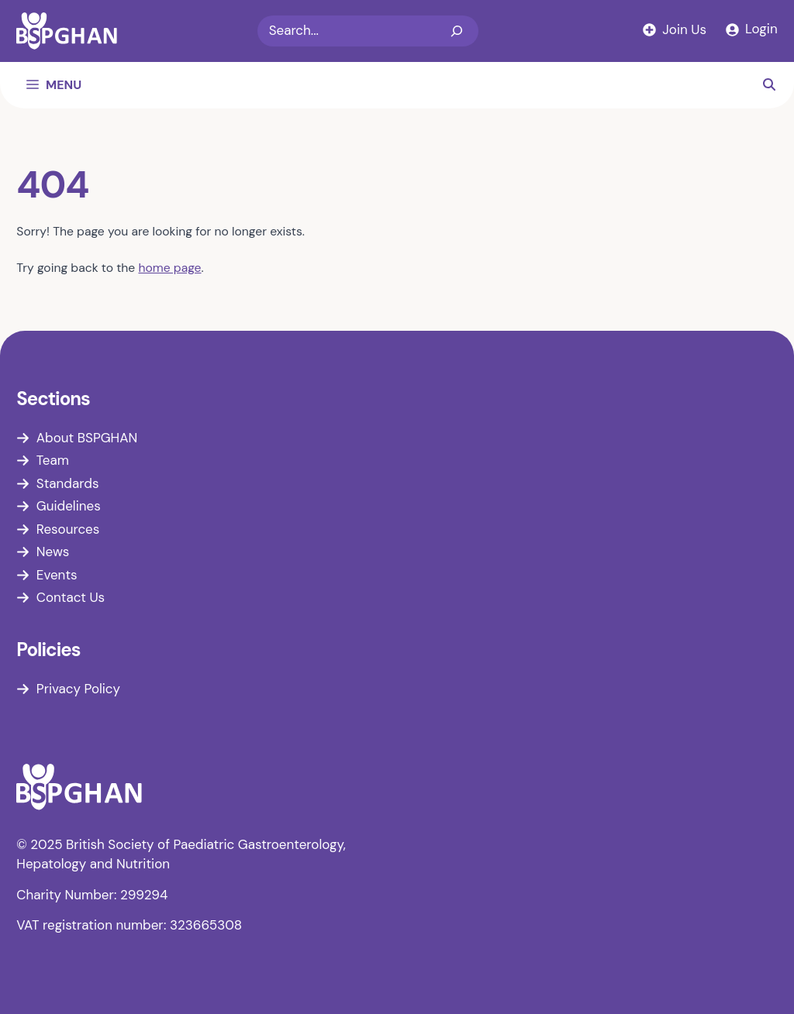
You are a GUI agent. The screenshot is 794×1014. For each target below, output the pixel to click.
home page (169, 268)
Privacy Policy (78, 688)
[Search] (456, 30)
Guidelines (68, 505)
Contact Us (70, 597)
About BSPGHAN (86, 437)
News (53, 551)
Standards (67, 483)
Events (57, 574)
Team (52, 460)
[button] (769, 85)
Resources (67, 529)
